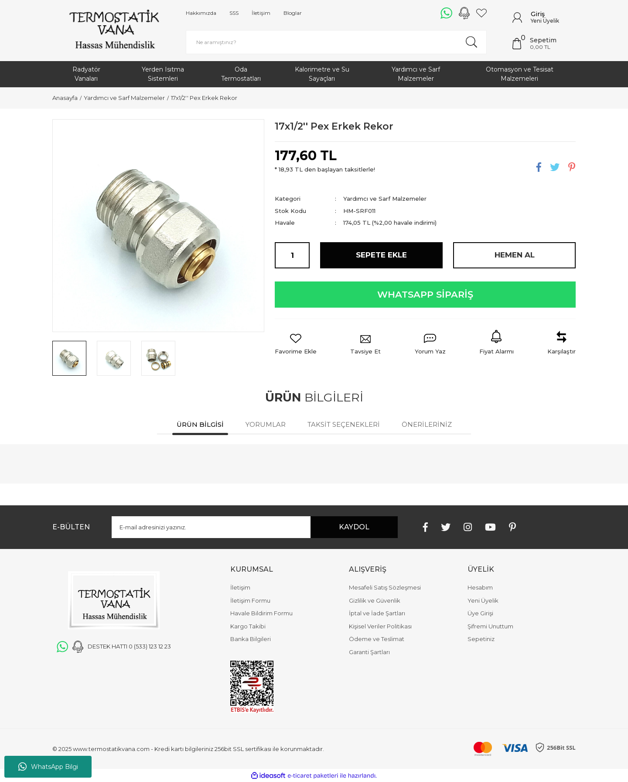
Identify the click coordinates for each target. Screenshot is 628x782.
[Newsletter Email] (255, 527)
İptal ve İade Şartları (377, 613)
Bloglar (292, 13)
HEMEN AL (515, 254)
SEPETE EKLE (381, 254)
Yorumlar (266, 424)
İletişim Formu (250, 600)
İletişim (261, 13)
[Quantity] (292, 255)
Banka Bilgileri (250, 638)
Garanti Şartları (369, 651)
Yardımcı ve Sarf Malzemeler (385, 198)
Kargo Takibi (248, 626)
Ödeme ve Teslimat (376, 638)
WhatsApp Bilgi (48, 767)
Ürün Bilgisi (200, 424)
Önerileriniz (427, 424)
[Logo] (114, 30)
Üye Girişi (480, 613)
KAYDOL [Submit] (354, 527)
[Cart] (544, 43)
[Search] (336, 42)
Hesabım (480, 587)
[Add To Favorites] (296, 345)
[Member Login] (517, 17)
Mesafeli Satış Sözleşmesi (385, 587)
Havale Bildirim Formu (261, 613)
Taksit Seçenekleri (343, 424)
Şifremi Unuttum (490, 626)
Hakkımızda (201, 13)
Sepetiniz (481, 638)
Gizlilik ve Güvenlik (374, 600)
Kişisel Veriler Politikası (380, 626)
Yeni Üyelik (545, 20)
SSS (234, 13)
